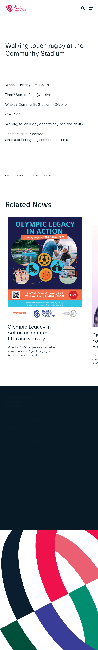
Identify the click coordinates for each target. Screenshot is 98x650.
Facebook (50, 175)
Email (20, 175)
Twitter (34, 175)
